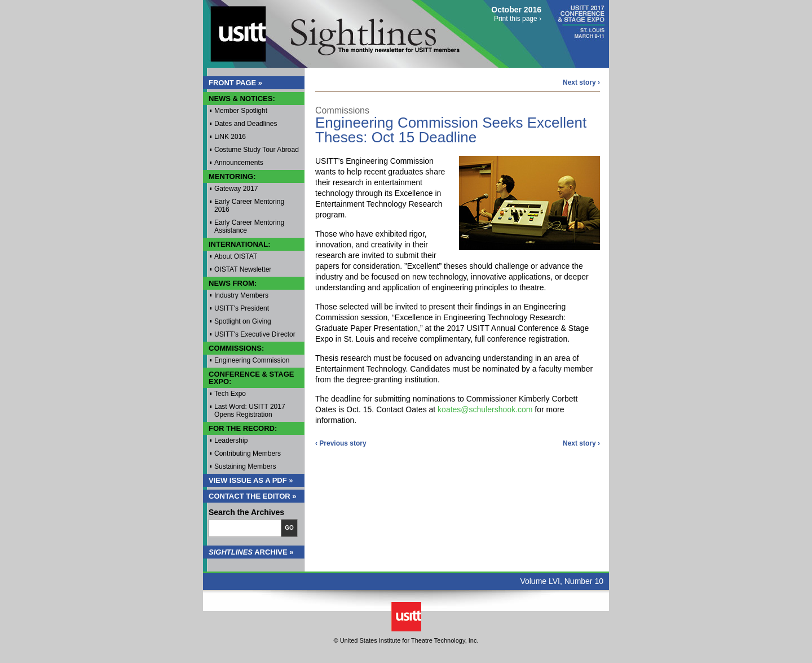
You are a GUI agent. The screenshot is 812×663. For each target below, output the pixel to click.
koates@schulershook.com (485, 409)
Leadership (231, 440)
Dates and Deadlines (245, 124)
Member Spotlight (240, 111)
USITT (233, 30)
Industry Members (241, 295)
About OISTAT (235, 256)
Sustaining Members (245, 466)
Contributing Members (247, 453)
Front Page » (235, 82)
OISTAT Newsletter (242, 269)
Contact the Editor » (253, 496)
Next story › (581, 82)
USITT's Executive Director (254, 334)
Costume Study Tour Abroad (256, 150)
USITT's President (241, 308)
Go (289, 528)
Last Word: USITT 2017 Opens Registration (249, 410)
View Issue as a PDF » (251, 480)
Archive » (251, 552)
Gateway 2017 (236, 189)
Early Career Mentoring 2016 (249, 205)
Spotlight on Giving (242, 321)
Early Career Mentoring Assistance (249, 226)
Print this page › (517, 19)
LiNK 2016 (230, 137)
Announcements (238, 163)
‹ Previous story (341, 443)
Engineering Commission (251, 360)
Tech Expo (230, 394)
